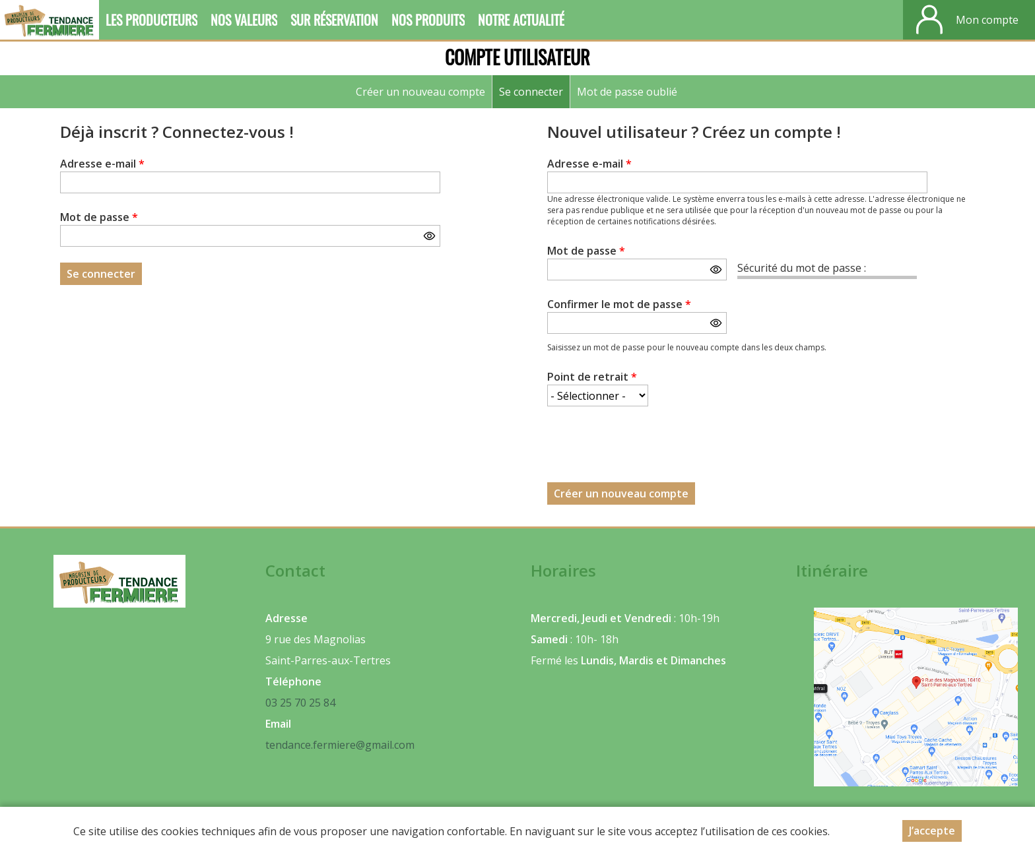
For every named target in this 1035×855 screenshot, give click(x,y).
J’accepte (932, 830)
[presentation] (647, 448)
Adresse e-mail (102, 163)
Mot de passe (99, 217)
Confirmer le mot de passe (619, 304)
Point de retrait (592, 376)
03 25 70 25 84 (300, 702)
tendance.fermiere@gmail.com (340, 745)
